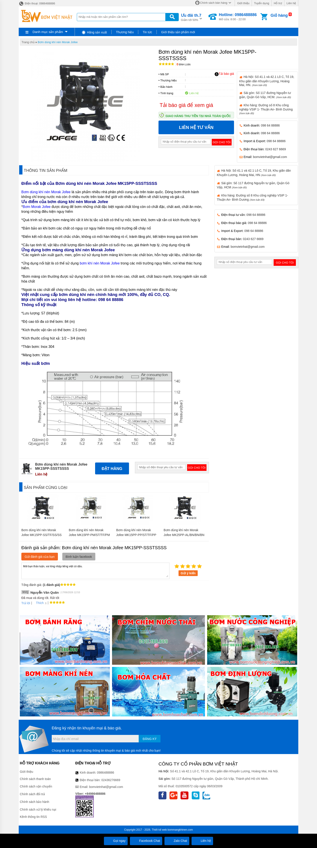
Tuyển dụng (261, 3)
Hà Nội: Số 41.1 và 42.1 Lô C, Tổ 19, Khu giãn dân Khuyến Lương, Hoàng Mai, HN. (266, 80)
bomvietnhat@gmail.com (270, 157)
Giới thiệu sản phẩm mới (178, 32)
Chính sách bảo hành (34, 802)
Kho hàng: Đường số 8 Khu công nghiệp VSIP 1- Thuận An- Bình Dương (266, 109)
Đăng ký (150, 739)
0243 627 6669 (275, 149)
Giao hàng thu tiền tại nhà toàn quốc (198, 116)
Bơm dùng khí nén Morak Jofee (57, 42)
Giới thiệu (243, 3)
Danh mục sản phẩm (48, 32)
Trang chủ (28, 42)
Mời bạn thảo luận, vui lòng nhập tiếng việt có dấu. (95, 570)
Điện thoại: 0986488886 (37, 3)
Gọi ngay (115, 840)
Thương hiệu (125, 32)
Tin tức (147, 32)
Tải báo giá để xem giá (186, 105)
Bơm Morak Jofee (36, 207)
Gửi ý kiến (188, 573)
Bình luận (183, 64)
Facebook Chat (146, 840)
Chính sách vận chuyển (36, 786)
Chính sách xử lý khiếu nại (38, 809)
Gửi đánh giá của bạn (40, 556)
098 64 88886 (270, 125)
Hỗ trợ (278, 3)
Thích (38, 603)
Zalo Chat (177, 840)
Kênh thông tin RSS (33, 817)
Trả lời (25, 603)
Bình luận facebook (79, 556)
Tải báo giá (224, 74)
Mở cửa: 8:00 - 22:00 (238, 17)
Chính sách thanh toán (35, 779)
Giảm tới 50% (191, 17)
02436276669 (110, 780)
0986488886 (105, 772)
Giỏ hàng (279, 15)
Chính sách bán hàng (214, 2)
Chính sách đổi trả (32, 794)
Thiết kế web (159, 829)
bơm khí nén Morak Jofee (100, 263)
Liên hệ (291, 3)
